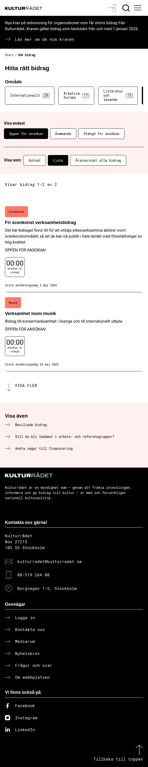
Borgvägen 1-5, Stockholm (47, 588)
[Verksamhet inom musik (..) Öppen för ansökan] (74, 331)
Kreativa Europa (76, 95)
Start (9, 55)
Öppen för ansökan (26, 133)
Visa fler (26, 385)
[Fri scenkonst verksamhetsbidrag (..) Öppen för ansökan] (74, 246)
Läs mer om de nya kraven (44, 39)
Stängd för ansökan (101, 133)
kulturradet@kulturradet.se (49, 561)
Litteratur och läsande (118, 95)
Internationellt (29, 95)
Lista (58, 160)
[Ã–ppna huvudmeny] (138, 8)
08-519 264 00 (33, 574)
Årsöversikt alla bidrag (98, 160)
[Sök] (126, 8)
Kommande (63, 133)
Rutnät (35, 160)
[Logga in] (112, 8)
